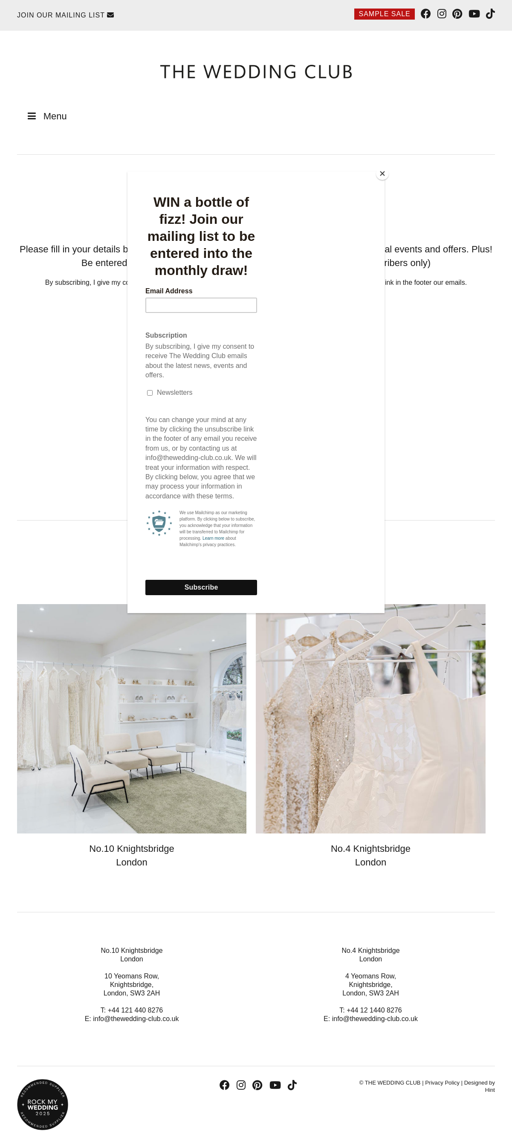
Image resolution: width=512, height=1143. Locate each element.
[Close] (382, 173)
